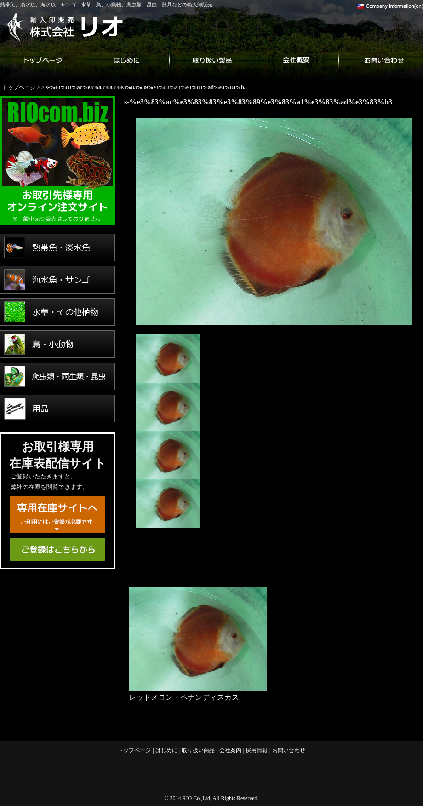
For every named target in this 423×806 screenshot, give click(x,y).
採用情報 (257, 750)
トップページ (42, 60)
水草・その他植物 (57, 312)
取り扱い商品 (211, 60)
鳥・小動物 (57, 344)
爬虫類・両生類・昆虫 (57, 376)
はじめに (127, 60)
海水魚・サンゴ (57, 280)
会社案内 (296, 60)
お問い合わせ (380, 60)
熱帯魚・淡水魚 (57, 247)
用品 (57, 408)
